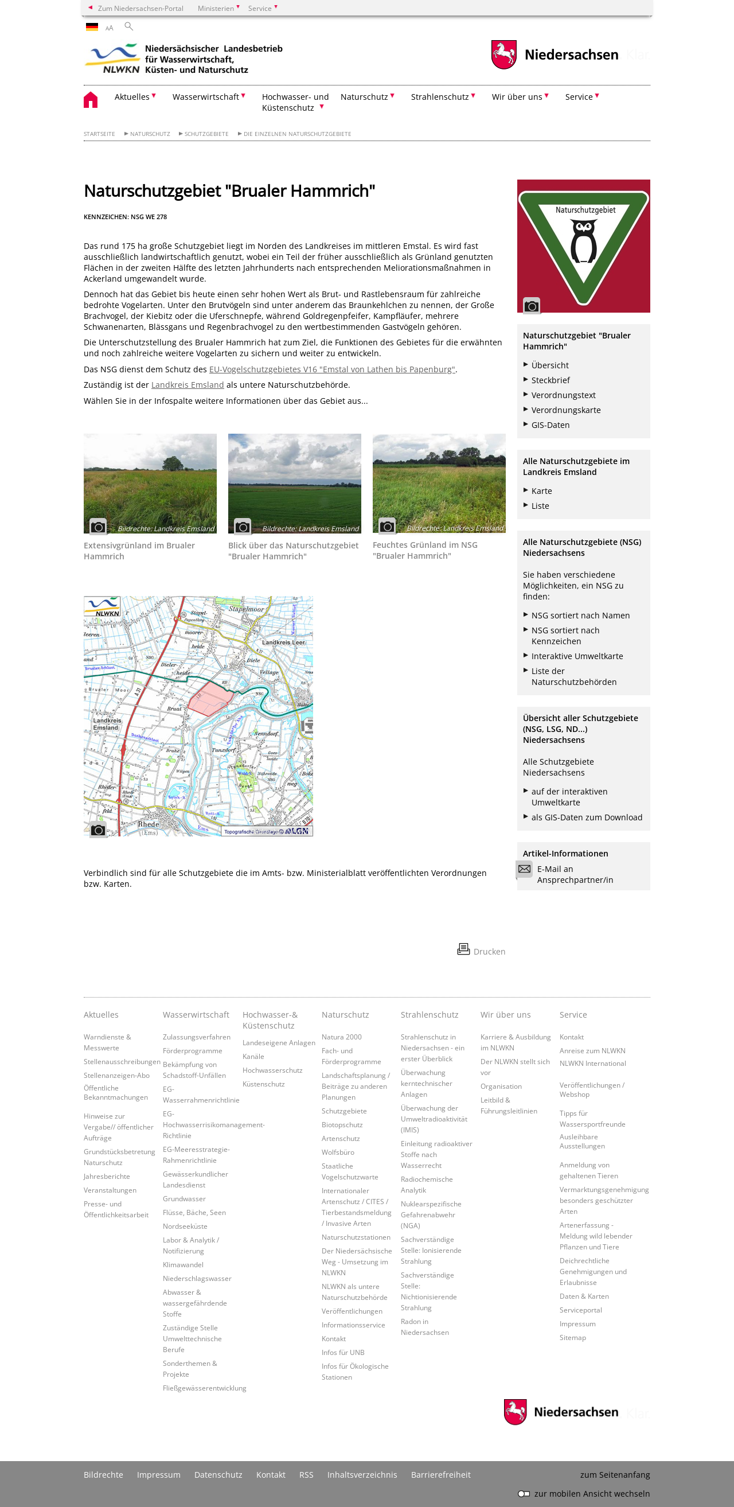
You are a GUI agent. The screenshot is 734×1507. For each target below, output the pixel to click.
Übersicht (550, 365)
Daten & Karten (584, 1295)
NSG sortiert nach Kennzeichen (566, 636)
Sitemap (573, 1337)
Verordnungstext (564, 395)
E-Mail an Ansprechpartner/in (568, 874)
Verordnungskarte (566, 409)
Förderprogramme (192, 1050)
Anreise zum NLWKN (593, 1050)
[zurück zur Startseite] (184, 60)
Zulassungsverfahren (197, 1036)
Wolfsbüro (338, 1151)
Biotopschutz (342, 1124)
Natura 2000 (342, 1036)
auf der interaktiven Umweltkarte (570, 797)
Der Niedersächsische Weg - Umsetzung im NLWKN (357, 1261)
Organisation (501, 1086)
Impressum (578, 1323)
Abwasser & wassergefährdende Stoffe (195, 1302)
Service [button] (579, 96)
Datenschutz (218, 1474)
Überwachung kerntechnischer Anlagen (426, 1083)
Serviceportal (581, 1309)
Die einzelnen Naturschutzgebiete (298, 134)
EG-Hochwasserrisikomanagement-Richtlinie (214, 1124)
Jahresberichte (107, 1176)
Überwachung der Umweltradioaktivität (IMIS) (434, 1118)
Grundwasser (184, 1198)
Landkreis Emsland (187, 384)
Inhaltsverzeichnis (362, 1474)
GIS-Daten (551, 424)
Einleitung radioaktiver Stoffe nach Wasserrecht (437, 1154)
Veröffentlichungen (352, 1310)
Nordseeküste (185, 1225)
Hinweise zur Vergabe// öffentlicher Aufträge (119, 1126)
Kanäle (253, 1056)
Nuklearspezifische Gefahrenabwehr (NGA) (431, 1214)
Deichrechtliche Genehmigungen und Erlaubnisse (593, 1271)
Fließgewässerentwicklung (205, 1387)
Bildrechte (103, 1474)
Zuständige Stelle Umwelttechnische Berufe (192, 1338)
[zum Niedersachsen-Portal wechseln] (554, 68)
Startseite (99, 134)
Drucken (490, 951)
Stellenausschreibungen (122, 1061)
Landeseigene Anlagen (279, 1042)
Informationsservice (353, 1324)
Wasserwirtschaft (196, 1014)
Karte (542, 490)
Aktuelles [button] (132, 96)
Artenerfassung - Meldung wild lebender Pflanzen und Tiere (596, 1235)
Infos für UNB (343, 1352)
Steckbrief (551, 380)
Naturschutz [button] (364, 96)
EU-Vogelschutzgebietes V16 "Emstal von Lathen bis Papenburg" (332, 369)
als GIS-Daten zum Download (587, 817)
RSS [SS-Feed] (306, 1474)
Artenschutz (341, 1138)
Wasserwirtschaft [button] (206, 96)
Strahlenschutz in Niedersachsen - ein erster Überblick (432, 1047)
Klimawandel (183, 1264)
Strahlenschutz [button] (440, 96)
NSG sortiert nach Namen (581, 615)
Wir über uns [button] (517, 96)
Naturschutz (150, 134)
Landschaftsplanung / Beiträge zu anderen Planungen (356, 1085)
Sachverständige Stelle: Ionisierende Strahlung (431, 1250)
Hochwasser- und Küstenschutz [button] (295, 102)
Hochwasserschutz (273, 1069)
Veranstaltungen (110, 1189)
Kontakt (334, 1338)
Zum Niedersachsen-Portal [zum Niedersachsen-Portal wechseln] (141, 8)
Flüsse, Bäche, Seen (194, 1212)
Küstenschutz (264, 1083)
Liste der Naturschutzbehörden (574, 676)
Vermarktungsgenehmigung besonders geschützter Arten (604, 1200)
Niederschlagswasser (197, 1278)
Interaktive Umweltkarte (577, 656)
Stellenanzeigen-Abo (117, 1075)
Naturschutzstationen (356, 1236)
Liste (540, 505)
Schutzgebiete (207, 134)
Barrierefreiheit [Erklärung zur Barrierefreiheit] (441, 1474)
